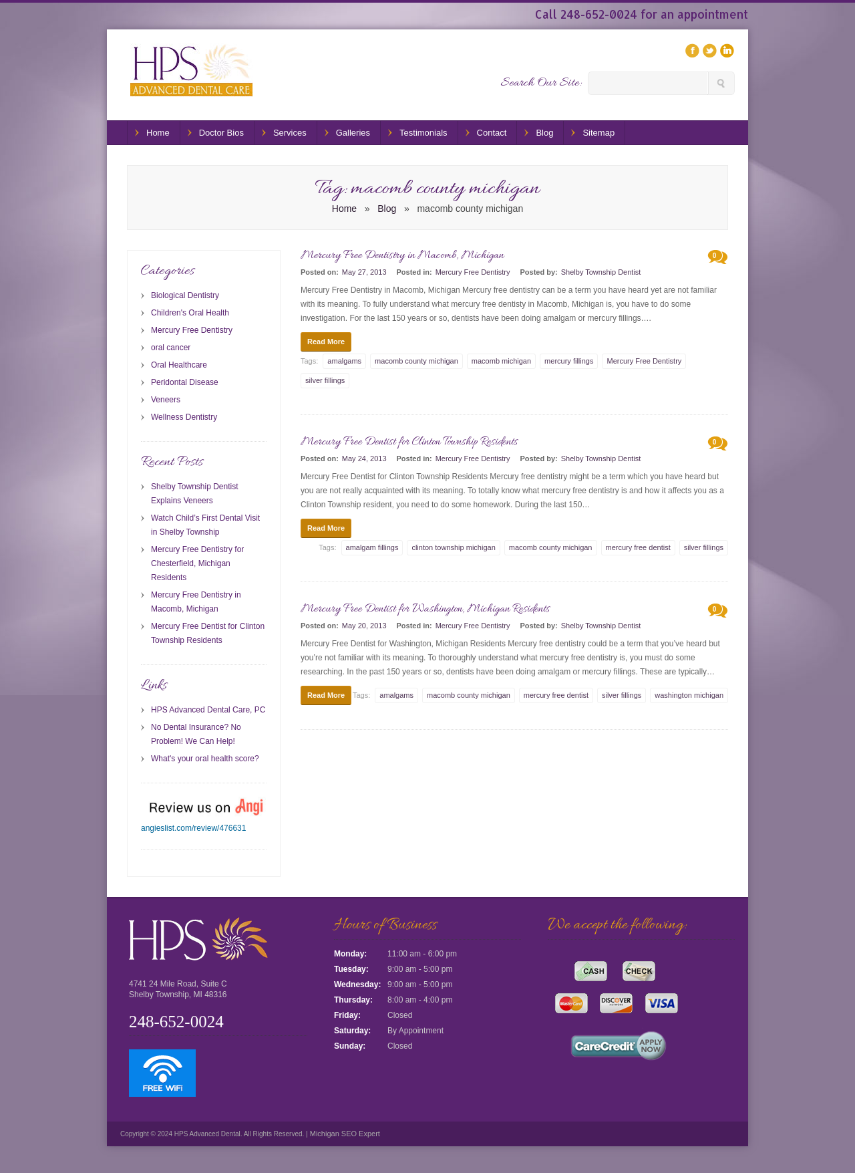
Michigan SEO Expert (344, 1134)
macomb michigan (501, 361)
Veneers (165, 399)
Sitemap (598, 133)
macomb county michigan (416, 361)
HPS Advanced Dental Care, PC (208, 709)
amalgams (344, 361)
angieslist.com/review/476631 (193, 828)
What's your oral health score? (205, 758)
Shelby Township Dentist (601, 272)
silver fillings (325, 380)
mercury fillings (568, 361)
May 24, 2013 (364, 458)
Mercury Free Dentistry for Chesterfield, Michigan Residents (197, 563)
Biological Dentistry (185, 295)
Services (290, 133)
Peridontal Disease (184, 382)
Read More (326, 342)
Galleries (353, 133)
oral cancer (170, 347)
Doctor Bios (221, 133)
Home (158, 133)
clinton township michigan (453, 547)
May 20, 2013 (364, 626)
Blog (544, 133)
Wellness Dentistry (184, 417)
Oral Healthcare (179, 365)
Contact (492, 133)
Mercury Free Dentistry (473, 272)
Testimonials (423, 133)
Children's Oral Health (190, 312)
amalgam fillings (372, 547)
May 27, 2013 (364, 272)
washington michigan (689, 695)
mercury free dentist (638, 547)
